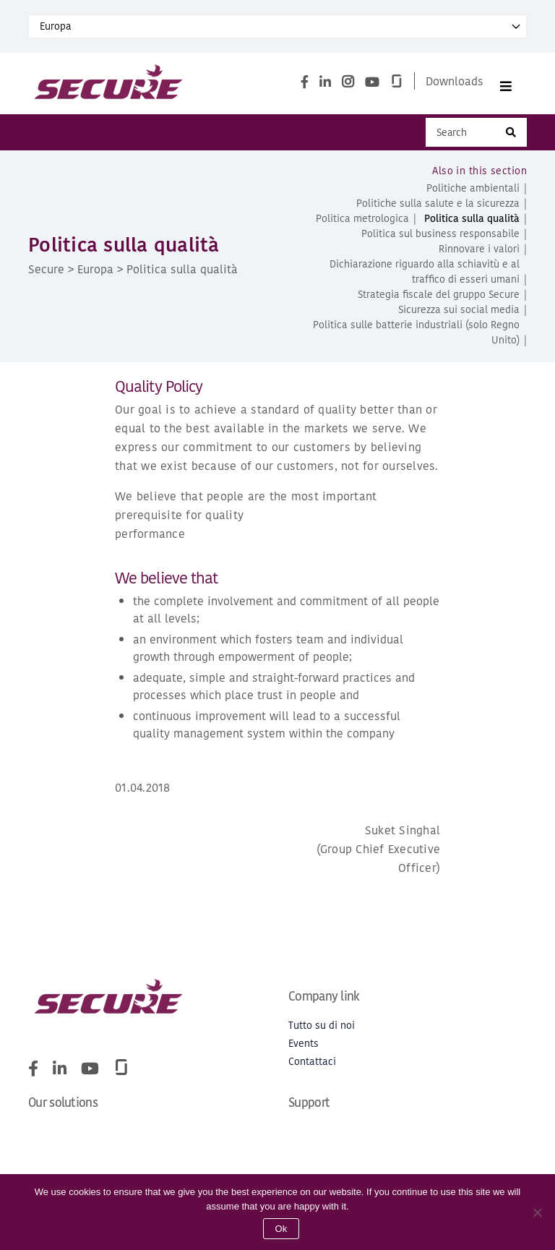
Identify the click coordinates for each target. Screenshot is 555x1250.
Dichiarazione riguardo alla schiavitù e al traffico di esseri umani (425, 278)
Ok (281, 1228)
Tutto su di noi (321, 1032)
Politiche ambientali (473, 194)
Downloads (454, 84)
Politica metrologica (362, 225)
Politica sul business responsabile (440, 240)
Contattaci (312, 1068)
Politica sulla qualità (472, 225)
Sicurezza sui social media (459, 316)
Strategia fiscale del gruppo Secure (439, 301)
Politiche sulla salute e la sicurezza (438, 210)
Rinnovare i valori (479, 255)
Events (303, 1050)
